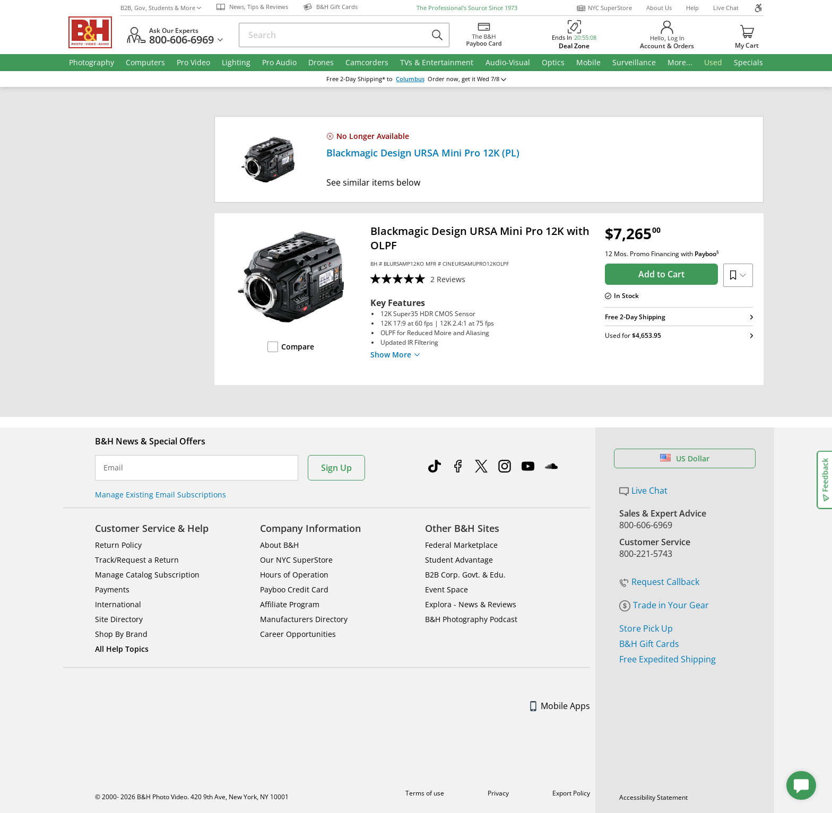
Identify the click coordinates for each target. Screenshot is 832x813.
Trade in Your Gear (664, 605)
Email (113, 467)
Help (692, 8)
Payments (112, 589)
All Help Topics (122, 649)
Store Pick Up (646, 628)
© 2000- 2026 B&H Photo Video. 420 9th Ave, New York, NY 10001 (192, 796)
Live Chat (726, 8)
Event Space (446, 589)
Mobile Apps (560, 706)
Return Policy (118, 545)
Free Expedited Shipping (667, 659)
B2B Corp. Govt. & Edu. (465, 575)
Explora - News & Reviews (470, 604)
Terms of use (424, 793)
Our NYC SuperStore (296, 560)
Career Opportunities (298, 634)
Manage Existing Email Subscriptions (160, 494)
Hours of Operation (294, 575)
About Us (659, 8)
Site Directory (119, 619)
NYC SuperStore (604, 8)
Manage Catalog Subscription (147, 575)
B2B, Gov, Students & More (160, 8)
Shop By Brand (121, 634)
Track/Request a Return (137, 560)
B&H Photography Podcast (471, 619)
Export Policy (571, 793)
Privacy (498, 793)
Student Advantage (459, 560)
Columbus (410, 79)
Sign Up (336, 468)
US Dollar (684, 458)
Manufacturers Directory (304, 619)
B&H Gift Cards (649, 644)
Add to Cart (661, 274)
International (118, 604)
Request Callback (659, 582)
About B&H (279, 545)
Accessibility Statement (653, 797)
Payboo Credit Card (294, 589)
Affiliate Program (289, 604)
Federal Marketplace (461, 545)
